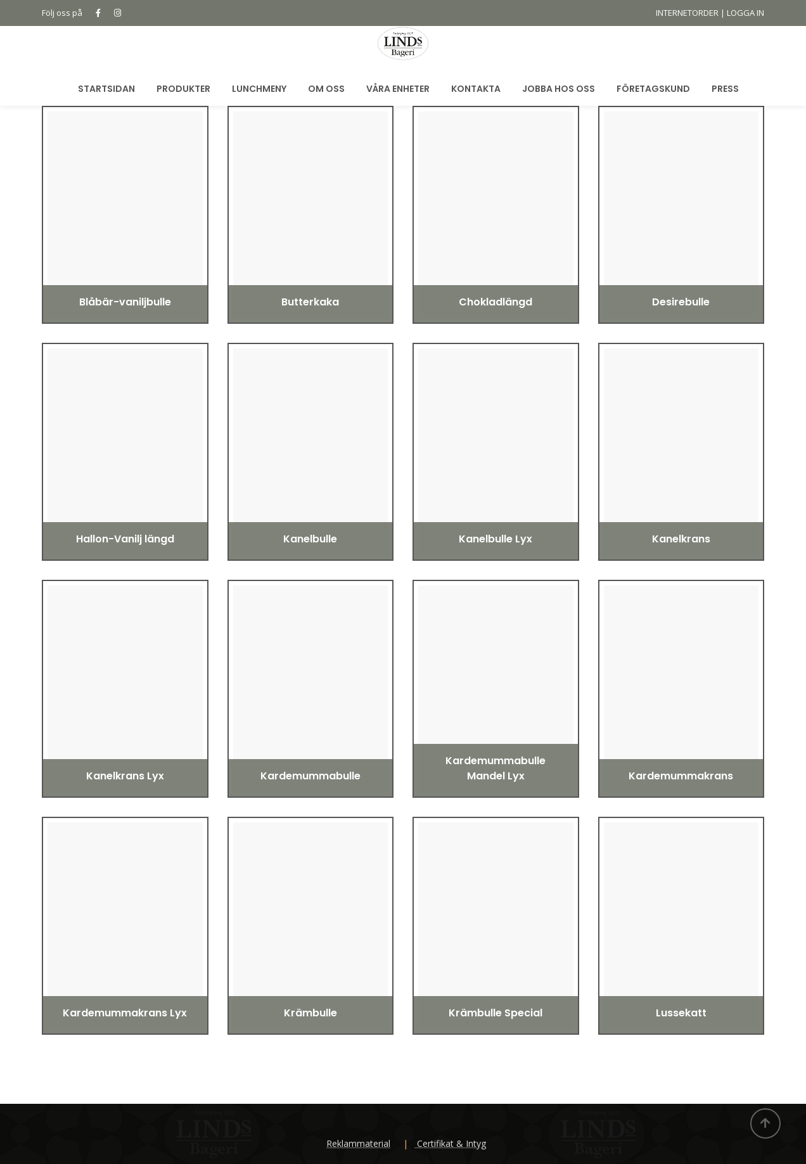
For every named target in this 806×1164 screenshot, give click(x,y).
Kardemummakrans (681, 776)
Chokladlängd (495, 302)
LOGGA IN (745, 12)
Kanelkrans (681, 539)
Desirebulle (681, 302)
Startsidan (106, 88)
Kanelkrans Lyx (125, 776)
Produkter (183, 88)
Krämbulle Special (495, 1013)
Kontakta (476, 88)
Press (725, 88)
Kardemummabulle (310, 776)
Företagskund (653, 88)
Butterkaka (310, 302)
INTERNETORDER (687, 12)
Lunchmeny (259, 88)
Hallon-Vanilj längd (125, 539)
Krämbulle (310, 1013)
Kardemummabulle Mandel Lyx (495, 768)
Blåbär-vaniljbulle (125, 302)
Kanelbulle (310, 539)
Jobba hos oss (558, 88)
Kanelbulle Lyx (495, 539)
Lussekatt (681, 1013)
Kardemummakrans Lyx (125, 1013)
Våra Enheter (398, 88)
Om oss (326, 88)
